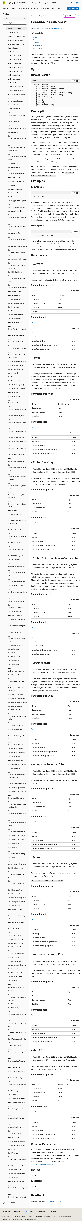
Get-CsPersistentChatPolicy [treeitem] (17, 835)
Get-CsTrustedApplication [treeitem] (16, 1102)
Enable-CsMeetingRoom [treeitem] (16, 67)
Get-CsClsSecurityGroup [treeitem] (16, 385)
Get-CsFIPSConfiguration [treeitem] (16, 556)
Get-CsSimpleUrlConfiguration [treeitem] (16, 986)
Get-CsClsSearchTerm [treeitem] (15, 381)
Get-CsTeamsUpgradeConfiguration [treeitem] (17, 1032)
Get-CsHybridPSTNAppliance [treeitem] (16, 606)
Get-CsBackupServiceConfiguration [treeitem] (17, 252)
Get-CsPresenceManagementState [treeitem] (17, 883)
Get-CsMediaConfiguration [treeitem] (16, 698)
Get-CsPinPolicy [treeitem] (13, 847)
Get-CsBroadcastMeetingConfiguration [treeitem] (17, 278)
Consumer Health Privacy (61, 1216)
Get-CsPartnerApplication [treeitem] (16, 788)
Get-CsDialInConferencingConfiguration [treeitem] (17, 485)
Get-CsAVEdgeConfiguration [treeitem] (17, 246)
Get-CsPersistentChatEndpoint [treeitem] (16, 830)
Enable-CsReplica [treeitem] (14, 75)
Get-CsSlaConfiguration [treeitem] (15, 1008)
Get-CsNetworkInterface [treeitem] (16, 729)
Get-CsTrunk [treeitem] (12, 1095)
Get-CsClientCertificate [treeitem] (15, 315)
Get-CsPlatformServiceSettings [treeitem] (17, 852)
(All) (33, 322)
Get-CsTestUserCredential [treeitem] (16, 1071)
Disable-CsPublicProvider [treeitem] (16, 44)
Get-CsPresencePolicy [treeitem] (15, 890)
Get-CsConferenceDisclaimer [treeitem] (16, 401)
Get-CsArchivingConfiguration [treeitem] (16, 206)
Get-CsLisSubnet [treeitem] (13, 661)
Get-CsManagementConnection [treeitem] (17, 680)
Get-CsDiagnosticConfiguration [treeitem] (16, 460)
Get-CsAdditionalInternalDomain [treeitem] (17, 127)
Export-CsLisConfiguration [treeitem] (16, 94)
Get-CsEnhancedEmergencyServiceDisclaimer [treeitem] (17, 520)
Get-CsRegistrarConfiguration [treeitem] (16, 927)
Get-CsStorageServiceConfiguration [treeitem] (17, 1023)
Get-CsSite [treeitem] (11, 1004)
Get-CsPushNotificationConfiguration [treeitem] (17, 915)
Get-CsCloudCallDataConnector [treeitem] (17, 347)
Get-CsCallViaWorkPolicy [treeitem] (16, 299)
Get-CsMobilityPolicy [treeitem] (14, 710)
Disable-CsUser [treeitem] (13, 48)
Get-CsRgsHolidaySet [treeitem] (15, 947)
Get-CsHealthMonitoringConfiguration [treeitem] (17, 572)
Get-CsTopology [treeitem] (13, 1091)
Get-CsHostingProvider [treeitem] (15, 585)
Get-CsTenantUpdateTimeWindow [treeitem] (17, 1061)
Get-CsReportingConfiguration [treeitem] (16, 934)
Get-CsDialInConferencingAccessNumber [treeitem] (17, 476)
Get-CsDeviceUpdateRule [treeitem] (16, 455)
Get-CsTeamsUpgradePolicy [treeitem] (17, 1039)
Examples (37, 42)
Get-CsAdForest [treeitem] (13, 163)
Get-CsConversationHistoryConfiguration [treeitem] (17, 431)
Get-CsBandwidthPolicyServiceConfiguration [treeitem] (17, 265)
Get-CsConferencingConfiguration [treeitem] (17, 409)
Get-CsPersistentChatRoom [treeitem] (17, 839)
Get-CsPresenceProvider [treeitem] (16, 894)
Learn (33, 16)
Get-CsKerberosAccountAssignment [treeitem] (17, 638)
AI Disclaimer (6, 1216)
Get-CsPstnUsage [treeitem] (14, 905)
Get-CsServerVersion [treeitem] (15, 977)
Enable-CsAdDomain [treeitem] (15, 52)
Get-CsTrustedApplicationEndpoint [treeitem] (17, 1118)
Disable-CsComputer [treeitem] (15, 32)
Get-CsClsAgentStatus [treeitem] (15, 365)
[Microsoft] (4, 2)
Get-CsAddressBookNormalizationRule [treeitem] (17, 156)
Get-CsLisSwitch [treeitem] (13, 664)
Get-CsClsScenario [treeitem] (14, 377)
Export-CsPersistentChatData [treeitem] (15, 100)
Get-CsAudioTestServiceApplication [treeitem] (17, 226)
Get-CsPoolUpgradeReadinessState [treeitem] (17, 874)
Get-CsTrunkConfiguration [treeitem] (16, 1098)
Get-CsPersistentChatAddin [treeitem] (17, 791)
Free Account (73, 8)
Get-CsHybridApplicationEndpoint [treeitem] (17, 592)
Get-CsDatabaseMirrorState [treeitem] (17, 442)
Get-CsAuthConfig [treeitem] (14, 233)
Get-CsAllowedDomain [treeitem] (15, 189)
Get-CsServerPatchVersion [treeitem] (17, 973)
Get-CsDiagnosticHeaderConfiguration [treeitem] (17, 467)
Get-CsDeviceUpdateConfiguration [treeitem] (17, 448)
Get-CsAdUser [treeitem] (12, 185)
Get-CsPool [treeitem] (11, 857)
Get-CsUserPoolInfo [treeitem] (14, 1177)
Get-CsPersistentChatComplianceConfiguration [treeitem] (17, 804)
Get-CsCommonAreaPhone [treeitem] (17, 388)
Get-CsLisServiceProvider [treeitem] (16, 657)
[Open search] (72, 3)
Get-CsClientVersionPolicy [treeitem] (16, 335)
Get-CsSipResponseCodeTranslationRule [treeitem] (17, 997)
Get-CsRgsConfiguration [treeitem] (16, 943)
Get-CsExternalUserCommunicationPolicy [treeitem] (17, 536)
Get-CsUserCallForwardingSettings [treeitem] (17, 1159)
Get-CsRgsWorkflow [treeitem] (14, 961)
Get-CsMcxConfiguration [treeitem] (16, 694)
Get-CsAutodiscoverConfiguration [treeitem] (17, 239)
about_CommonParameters (41, 1164)
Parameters (37, 45)
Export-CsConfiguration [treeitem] (15, 90)
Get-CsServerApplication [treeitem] (16, 969)
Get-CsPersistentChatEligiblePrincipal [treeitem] (17, 822)
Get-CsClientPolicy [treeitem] (14, 322)
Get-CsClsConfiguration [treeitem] (15, 369)
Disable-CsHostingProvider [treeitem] (17, 36)
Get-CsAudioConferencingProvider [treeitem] (17, 217)
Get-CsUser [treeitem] (12, 1149)
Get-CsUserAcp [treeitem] (13, 1153)
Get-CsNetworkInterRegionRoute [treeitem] (17, 735)
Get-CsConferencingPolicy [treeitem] (16, 416)
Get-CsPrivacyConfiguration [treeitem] (17, 898)
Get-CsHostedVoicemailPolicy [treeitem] (16, 580)
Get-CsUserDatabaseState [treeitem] (17, 1166)
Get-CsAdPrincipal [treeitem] (14, 177)
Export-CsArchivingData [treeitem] (16, 87)
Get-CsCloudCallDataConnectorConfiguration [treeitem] (17, 354)
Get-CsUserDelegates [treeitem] (15, 1170)
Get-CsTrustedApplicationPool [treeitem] (16, 1126)
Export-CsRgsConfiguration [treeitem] (17, 105)
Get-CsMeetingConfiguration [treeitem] (17, 702)
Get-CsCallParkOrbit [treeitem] (14, 295)
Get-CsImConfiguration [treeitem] (15, 615)
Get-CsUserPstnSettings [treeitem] (16, 1181)
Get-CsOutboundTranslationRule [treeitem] (17, 782)
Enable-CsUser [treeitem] (13, 83)
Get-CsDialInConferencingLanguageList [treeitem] (17, 503)
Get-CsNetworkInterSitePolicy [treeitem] (16, 743)
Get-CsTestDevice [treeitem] (14, 1067)
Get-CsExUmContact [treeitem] (15, 543)
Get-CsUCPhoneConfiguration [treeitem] (16, 1132)
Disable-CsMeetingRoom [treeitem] (16, 40)
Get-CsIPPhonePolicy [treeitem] (15, 632)
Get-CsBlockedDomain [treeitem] (15, 272)
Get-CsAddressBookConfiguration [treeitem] (17, 138)
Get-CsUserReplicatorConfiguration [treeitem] (17, 1187)
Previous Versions (19, 1216)
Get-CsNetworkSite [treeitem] (14, 756)
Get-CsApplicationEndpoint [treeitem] (17, 201)
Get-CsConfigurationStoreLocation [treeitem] (17, 422)
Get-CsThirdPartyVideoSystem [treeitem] (16, 1076)
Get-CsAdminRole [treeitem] (14, 167)
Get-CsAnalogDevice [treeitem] (15, 193)
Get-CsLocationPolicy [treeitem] (15, 675)
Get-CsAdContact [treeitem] (13, 122)
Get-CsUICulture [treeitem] (13, 1137)
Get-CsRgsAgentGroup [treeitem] (15, 939)
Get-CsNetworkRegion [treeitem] (15, 749)
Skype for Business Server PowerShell (50, 29)
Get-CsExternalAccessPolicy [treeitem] (16, 528)
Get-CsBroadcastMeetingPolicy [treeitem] (17, 286)
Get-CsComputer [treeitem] (13, 392)
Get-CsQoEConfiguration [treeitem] (16, 922)
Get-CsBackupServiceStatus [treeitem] (17, 259)
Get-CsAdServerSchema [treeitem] (16, 181)
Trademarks (17, 1219)
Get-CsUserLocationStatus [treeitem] (17, 1174)
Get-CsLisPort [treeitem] (12, 653)
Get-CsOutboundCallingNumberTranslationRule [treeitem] (17, 774)
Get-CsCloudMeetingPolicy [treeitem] (17, 361)
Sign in (77, 3)
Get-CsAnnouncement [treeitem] (15, 197)
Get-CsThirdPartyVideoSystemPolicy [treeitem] (17, 1084)
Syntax (36, 37)
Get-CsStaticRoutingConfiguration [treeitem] (17, 1014)
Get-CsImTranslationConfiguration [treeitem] (17, 625)
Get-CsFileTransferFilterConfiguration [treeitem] (17, 549)
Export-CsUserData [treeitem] (14, 109)
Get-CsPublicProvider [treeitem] (15, 909)
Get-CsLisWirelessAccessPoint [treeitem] (16, 670)
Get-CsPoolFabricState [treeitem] (15, 868)
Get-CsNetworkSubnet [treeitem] (15, 760)
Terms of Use (6, 1219)
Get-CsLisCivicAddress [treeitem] (15, 645)
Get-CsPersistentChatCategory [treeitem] (16, 797)
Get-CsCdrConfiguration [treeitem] (16, 303)
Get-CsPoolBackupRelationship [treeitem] (17, 863)
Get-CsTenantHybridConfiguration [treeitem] (17, 1051)
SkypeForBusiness (45, 16)
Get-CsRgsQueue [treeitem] (14, 957)
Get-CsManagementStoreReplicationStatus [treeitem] (17, 688)
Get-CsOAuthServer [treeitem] (14, 768)
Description (36, 40)
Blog (29, 1216)
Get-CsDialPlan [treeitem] (13, 510)
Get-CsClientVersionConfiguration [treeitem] (17, 329)
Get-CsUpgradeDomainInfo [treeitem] (17, 1145)
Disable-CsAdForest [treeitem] (15, 28)
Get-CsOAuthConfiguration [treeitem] (17, 764)
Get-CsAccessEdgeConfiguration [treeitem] (17, 115)
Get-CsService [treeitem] (12, 980)
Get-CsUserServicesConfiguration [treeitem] (17, 1197)
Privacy (46, 1216)
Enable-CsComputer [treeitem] (14, 59)
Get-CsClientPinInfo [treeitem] (14, 319)
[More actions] (78, 16)
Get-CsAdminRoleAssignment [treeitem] (16, 172)
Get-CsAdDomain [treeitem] (13, 132)
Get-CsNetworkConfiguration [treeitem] (16, 724)
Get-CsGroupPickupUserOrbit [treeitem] (16, 565)
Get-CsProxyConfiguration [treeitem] (16, 902)
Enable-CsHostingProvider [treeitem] (16, 63)
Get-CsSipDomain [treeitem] (14, 991)
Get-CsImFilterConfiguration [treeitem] (17, 619)
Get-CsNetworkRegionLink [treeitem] (16, 753)
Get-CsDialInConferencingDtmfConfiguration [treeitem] (17, 494)
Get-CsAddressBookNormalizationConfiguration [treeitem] (17, 147)
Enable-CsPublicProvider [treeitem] (16, 71)
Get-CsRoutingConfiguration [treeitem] (17, 965)
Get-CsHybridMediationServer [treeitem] (16, 600)
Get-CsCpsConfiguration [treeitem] (16, 438)
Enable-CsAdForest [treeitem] (14, 56)
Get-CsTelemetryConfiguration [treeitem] (16, 1044)
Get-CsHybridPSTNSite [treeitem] (15, 611)
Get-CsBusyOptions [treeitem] (14, 291)
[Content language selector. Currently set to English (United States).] (12, 1211)
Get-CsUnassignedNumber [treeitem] (17, 1141)
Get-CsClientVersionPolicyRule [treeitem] (16, 341)
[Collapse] (26, 14)
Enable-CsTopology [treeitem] (14, 79)
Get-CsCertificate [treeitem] (13, 307)
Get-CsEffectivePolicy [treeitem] (15, 514)
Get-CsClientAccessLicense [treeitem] (17, 311)
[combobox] (15, 18)
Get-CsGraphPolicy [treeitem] (14, 560)
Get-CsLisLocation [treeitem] (14, 649)
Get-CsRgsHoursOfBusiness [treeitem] (16, 952)
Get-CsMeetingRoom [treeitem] (15, 706)
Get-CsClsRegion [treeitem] (13, 373)
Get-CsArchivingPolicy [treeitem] (15, 211)
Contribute (38, 1216)
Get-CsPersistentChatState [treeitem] (17, 843)
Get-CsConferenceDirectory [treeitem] (17, 396)
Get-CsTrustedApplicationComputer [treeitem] (17, 1108)
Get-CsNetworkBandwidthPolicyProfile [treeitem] (17, 716)
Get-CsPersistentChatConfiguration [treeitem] (17, 813)
